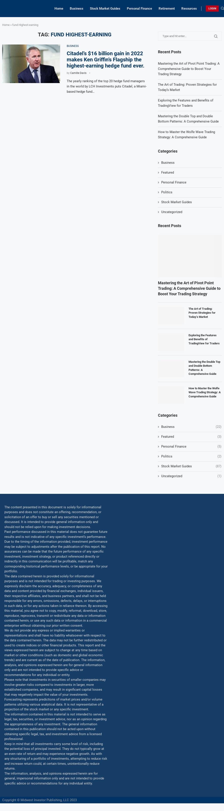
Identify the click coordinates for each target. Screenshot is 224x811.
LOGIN (212, 8)
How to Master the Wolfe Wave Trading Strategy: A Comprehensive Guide (205, 392)
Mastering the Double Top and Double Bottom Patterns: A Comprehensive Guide (204, 367)
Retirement (167, 9)
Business (76, 9)
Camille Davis (78, 73)
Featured (167, 172)
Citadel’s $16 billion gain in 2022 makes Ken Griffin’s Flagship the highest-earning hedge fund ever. (105, 59)
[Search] (222, 8)
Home (58, 9)
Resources (189, 9)
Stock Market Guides (105, 9)
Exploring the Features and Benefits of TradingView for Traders (204, 339)
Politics (166, 192)
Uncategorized (171, 212)
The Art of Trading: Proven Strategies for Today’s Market (202, 312)
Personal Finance (139, 9)
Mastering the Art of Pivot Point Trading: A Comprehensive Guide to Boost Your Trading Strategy (189, 69)
